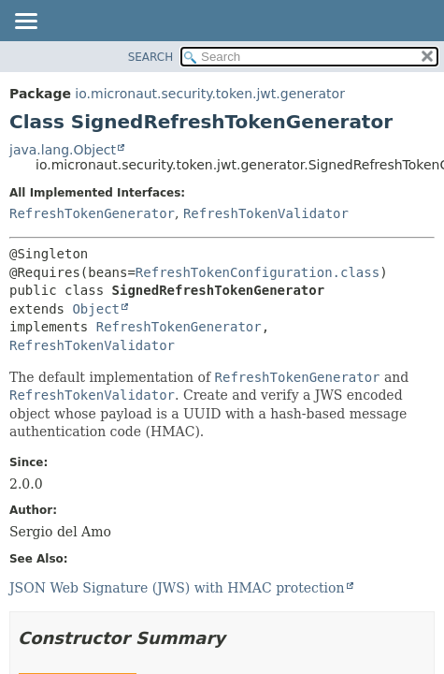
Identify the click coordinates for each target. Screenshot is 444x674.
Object (96, 308)
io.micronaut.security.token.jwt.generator (210, 93)
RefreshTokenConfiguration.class (258, 272)
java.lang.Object (62, 149)
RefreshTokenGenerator (92, 213)
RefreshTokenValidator (266, 213)
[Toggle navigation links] (25, 22)
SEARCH (151, 57)
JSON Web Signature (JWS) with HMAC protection (177, 587)
